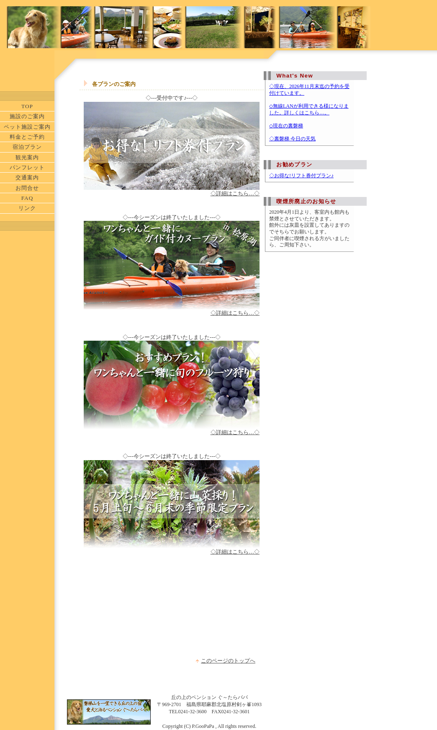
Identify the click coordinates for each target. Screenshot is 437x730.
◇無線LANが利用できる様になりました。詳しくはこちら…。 (309, 109)
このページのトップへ (228, 661)
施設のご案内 (27, 116)
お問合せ (27, 188)
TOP (27, 106)
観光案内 (27, 157)
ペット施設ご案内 (27, 127)
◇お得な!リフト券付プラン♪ (301, 176)
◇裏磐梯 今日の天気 (292, 139)
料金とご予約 (27, 137)
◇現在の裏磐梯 (286, 126)
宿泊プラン (27, 147)
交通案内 (27, 177)
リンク (27, 208)
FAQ (27, 198)
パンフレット (27, 167)
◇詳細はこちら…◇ (235, 193)
